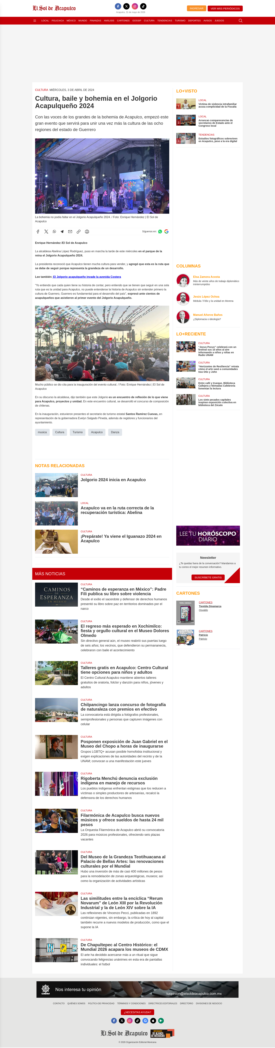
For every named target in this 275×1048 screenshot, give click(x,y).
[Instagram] (135, 6)
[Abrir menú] (34, 20)
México (71, 20)
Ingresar (196, 8)
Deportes (194, 20)
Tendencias (164, 20)
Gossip (136, 20)
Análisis (109, 20)
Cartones (123, 20)
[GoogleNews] (146, 1021)
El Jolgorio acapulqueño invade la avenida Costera (86, 276)
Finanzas (95, 20)
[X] (126, 6)
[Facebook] (118, 6)
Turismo (180, 20)
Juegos (219, 20)
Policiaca (58, 20)
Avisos (207, 20)
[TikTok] (143, 6)
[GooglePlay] (163, 1021)
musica (42, 432)
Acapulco (97, 432)
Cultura (149, 20)
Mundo (82, 20)
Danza (115, 432)
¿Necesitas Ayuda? (137, 1012)
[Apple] (154, 1021)
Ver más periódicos (225, 8)
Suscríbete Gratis (208, 577)
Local (45, 20)
